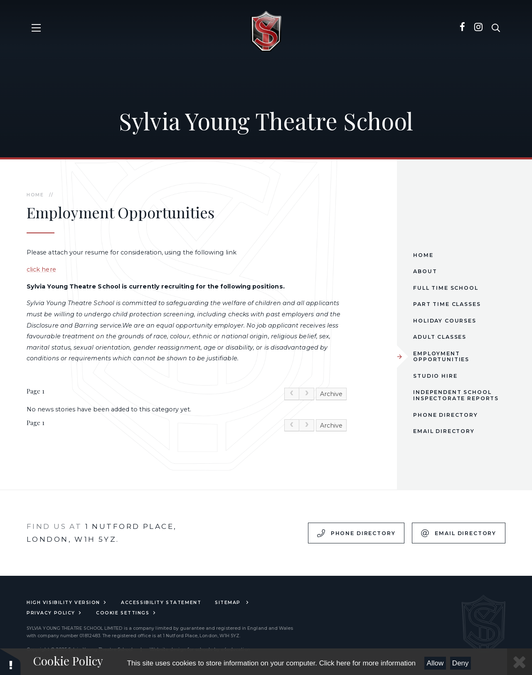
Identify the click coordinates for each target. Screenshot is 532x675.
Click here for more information (367, 663)
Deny (460, 663)
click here (41, 269)
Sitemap (232, 602)
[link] (291, 394)
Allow (435, 663)
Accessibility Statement (161, 602)
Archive (331, 394)
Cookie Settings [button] (126, 613)
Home (35, 195)
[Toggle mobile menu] (36, 28)
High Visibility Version (67, 602)
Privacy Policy (54, 613)
